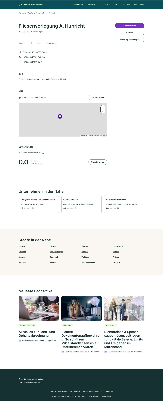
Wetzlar (85, 246)
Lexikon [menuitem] (106, 4)
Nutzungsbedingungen (90, 391)
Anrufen (129, 32)
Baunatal (54, 257)
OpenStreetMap (94, 135)
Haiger (116, 251)
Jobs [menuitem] (117, 4)
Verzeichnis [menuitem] (75, 4)
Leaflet (84, 135)
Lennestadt (118, 246)
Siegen (53, 246)
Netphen (22, 257)
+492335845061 (30, 57)
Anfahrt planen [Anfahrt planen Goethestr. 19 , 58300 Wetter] (97, 97)
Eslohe (53, 262)
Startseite (22, 13)
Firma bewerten (97, 162)
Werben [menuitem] (126, 4)
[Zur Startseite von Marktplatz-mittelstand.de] (31, 4)
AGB (102, 391)
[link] (39, 204)
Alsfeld (85, 251)
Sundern (22, 262)
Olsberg (116, 262)
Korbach (22, 251)
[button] (60, 117)
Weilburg (85, 257)
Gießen (22, 246)
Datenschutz (63, 391)
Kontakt (53, 391)
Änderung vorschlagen (130, 39)
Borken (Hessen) (89, 262)
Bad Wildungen (56, 251)
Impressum (110, 391)
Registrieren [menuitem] (139, 4)
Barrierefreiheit (74, 391)
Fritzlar (116, 257)
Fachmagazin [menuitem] (93, 4)
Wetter (30, 13)
